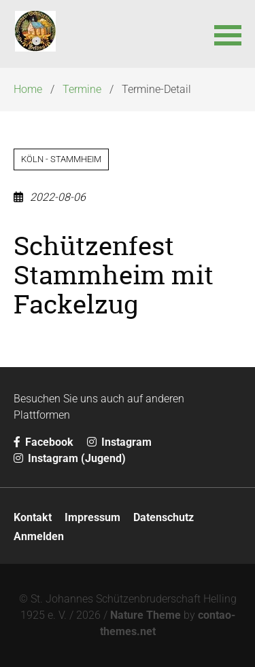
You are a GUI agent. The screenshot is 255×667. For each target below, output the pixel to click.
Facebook (43, 442)
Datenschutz (163, 517)
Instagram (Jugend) (70, 458)
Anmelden (39, 536)
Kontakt (33, 517)
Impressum (92, 517)
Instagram (119, 442)
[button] (227, 33)
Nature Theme (145, 615)
